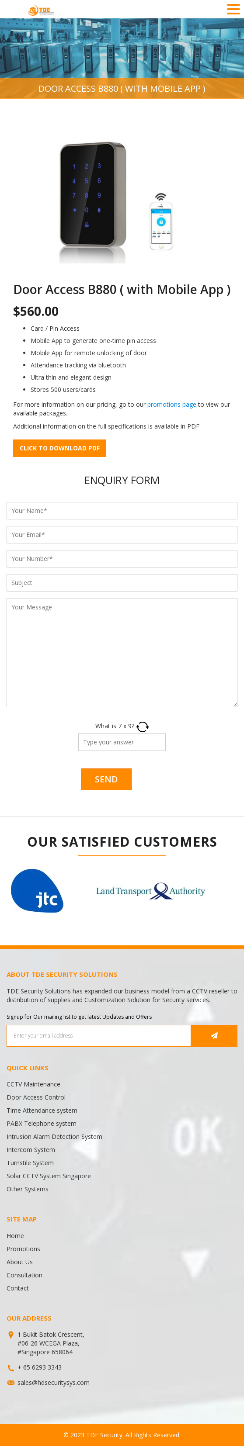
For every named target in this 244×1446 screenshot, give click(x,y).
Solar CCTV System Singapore (49, 1176)
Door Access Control (36, 1097)
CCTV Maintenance (33, 1084)
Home (15, 1236)
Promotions (23, 1249)
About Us (20, 1262)
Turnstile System (30, 1163)
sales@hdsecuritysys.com (53, 1382)
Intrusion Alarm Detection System (54, 1136)
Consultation (24, 1275)
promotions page (171, 404)
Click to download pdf (60, 448)
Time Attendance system (42, 1110)
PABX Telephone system (42, 1123)
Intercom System (31, 1149)
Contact (18, 1288)
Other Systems (28, 1189)
